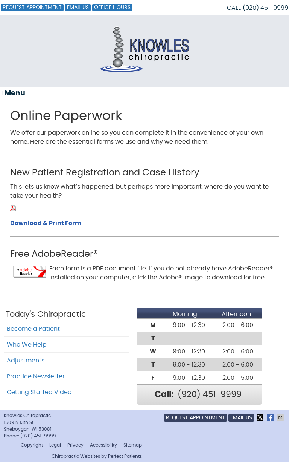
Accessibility (103, 445)
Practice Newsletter (36, 376)
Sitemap (132, 445)
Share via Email (281, 417)
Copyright (32, 445)
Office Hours (112, 7)
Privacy (75, 445)
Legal (55, 445)
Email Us (78, 7)
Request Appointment (32, 7)
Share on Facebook (271, 417)
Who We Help (27, 345)
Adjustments (25, 361)
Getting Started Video (39, 392)
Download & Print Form (45, 223)
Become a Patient (33, 329)
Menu (13, 93)
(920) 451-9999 (265, 8)
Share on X (261, 417)
